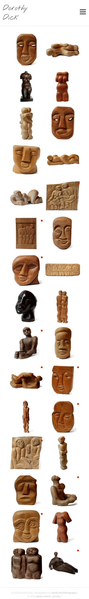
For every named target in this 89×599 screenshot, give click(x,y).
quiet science (43, 596)
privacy (56, 596)
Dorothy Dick (15, 13)
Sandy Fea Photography (64, 593)
